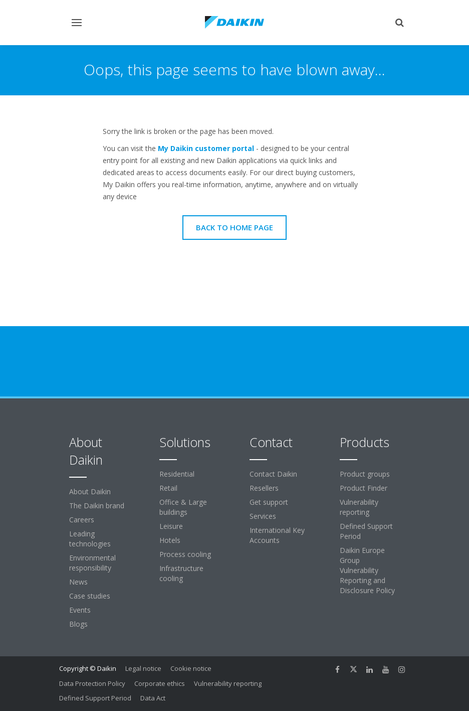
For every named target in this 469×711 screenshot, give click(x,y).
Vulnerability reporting (359, 507)
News (78, 582)
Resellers (264, 488)
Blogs (78, 624)
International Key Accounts (277, 535)
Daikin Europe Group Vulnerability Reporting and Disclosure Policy (367, 570)
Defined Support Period (366, 531)
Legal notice (143, 668)
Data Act (152, 697)
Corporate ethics (159, 683)
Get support (269, 502)
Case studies (89, 596)
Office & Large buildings (183, 507)
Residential (176, 474)
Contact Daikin (273, 474)
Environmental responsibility (92, 563)
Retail (168, 488)
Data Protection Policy (92, 683)
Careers (81, 519)
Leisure (171, 526)
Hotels (169, 540)
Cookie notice (190, 668)
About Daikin (90, 491)
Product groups (365, 474)
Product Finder (363, 488)
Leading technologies (90, 538)
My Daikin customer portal (206, 148)
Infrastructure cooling (181, 573)
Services (263, 516)
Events (80, 610)
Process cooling (185, 554)
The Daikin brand (96, 505)
